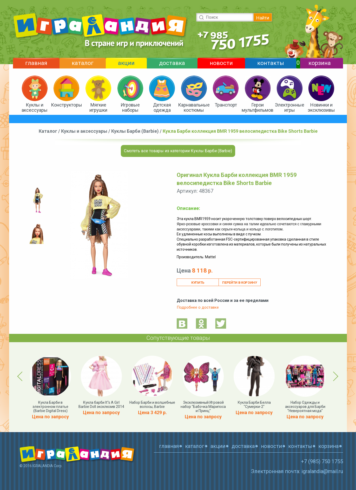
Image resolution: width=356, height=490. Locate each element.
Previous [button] (21, 376)
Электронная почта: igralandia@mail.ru (297, 471)
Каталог (48, 131)
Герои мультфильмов (257, 107)
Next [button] (335, 376)
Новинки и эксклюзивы (321, 107)
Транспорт (226, 105)
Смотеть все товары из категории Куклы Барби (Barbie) (178, 150)
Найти (262, 18)
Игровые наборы (130, 107)
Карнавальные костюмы (194, 107)
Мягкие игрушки (98, 107)
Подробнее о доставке (198, 307)
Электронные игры (289, 107)
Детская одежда (162, 107)
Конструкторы (66, 105)
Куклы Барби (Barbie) (135, 131)
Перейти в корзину (239, 282)
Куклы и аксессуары (35, 107)
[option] (37, 200)
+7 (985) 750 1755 (322, 461)
